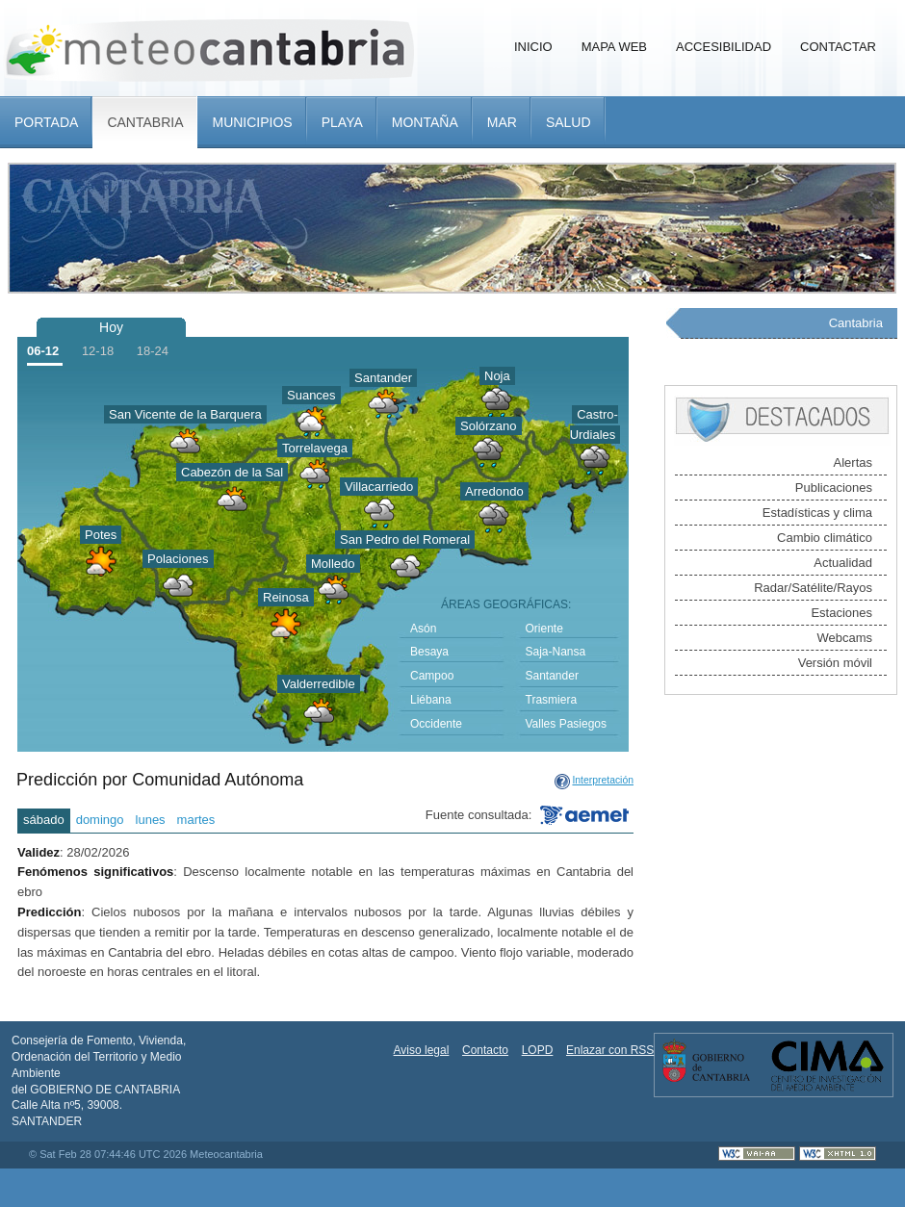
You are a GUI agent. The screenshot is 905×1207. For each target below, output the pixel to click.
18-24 (152, 351)
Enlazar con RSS (610, 1050)
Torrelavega (315, 448)
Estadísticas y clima (817, 512)
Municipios (252, 122)
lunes (151, 819)
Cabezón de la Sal (232, 472)
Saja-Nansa (556, 651)
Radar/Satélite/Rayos (813, 587)
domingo (100, 819)
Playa (342, 122)
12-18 (98, 351)
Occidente (436, 724)
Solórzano (488, 426)
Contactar (838, 46)
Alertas (853, 462)
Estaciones (841, 612)
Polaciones (178, 559)
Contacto (485, 1050)
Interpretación (603, 780)
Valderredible (318, 684)
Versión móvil (835, 662)
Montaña (425, 122)
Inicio (533, 46)
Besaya (429, 651)
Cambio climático (824, 537)
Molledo (333, 563)
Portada (46, 122)
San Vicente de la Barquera (185, 414)
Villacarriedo (379, 486)
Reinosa (286, 597)
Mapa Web (614, 46)
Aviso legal (422, 1050)
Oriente (544, 628)
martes (196, 819)
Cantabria (145, 122)
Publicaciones (833, 487)
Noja (497, 376)
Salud (568, 122)
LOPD (538, 1050)
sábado (44, 819)
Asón (423, 628)
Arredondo (494, 491)
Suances (311, 395)
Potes (100, 534)
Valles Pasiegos (567, 724)
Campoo (431, 675)
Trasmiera (552, 699)
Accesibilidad (723, 46)
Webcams (844, 637)
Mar (502, 122)
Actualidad (843, 562)
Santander (383, 378)
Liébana (431, 699)
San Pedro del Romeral (405, 539)
